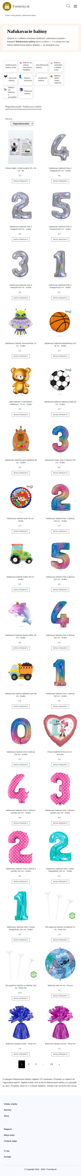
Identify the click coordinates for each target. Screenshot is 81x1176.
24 (51, 1064)
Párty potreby (16, 15)
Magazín (8, 1129)
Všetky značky (10, 1104)
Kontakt (7, 1157)
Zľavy (6, 1116)
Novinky (7, 1110)
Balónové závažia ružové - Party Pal (60, 1044)
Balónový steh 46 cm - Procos (60, 985)
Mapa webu (9, 1135)
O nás (7, 1151)
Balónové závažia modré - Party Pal (21, 1044)
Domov (7, 15)
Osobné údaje (10, 1141)
